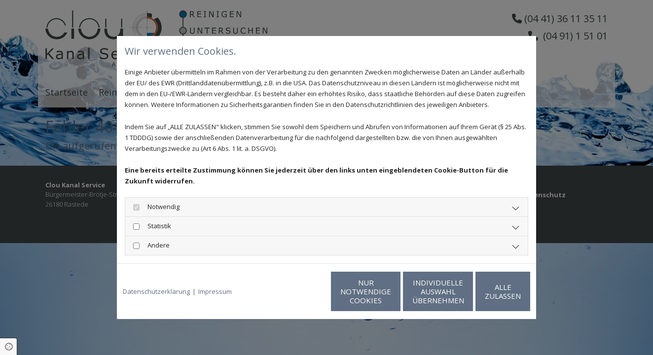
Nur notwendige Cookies (297, 291)
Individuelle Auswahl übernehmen (391, 291)
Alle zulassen (484, 291)
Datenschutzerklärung (156, 291)
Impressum (215, 291)
